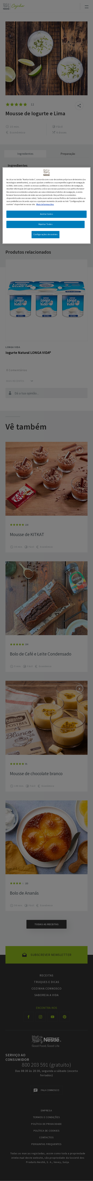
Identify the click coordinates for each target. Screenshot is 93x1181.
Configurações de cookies (45, 234)
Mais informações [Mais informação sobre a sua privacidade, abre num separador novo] (45, 204)
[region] (46, 205)
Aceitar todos (46, 214)
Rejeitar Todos (45, 224)
